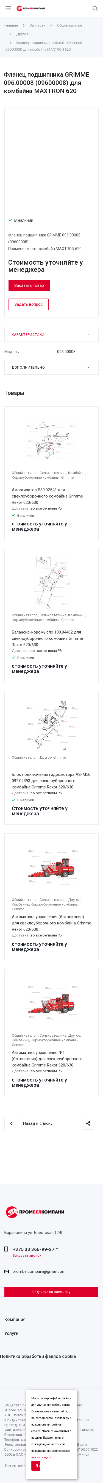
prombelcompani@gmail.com (39, 1271)
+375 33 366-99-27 (33, 1249)
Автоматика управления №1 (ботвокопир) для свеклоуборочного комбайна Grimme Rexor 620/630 (47, 1059)
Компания (15, 1319)
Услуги (11, 1333)
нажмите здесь (41, 1457)
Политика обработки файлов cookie (38, 1356)
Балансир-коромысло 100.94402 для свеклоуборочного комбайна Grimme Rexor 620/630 (47, 638)
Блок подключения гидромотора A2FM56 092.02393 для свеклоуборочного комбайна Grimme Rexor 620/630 (51, 781)
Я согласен (38, 1466)
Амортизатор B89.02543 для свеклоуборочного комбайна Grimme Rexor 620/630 (47, 496)
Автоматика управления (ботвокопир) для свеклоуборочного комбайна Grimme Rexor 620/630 (51, 923)
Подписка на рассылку (51, 1292)
